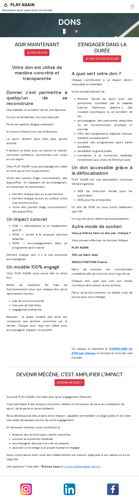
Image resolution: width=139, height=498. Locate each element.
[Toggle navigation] (132, 6)
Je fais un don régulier (102, 59)
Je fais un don (37, 52)
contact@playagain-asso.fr (82, 466)
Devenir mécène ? (69, 382)
